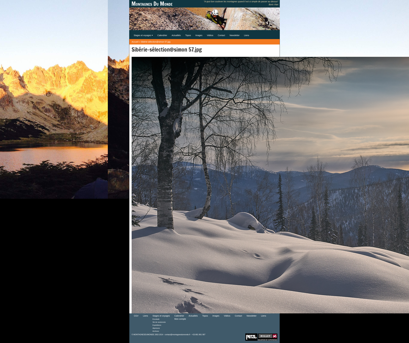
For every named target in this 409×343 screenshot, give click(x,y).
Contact (221, 35)
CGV (136, 316)
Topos (188, 35)
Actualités (176, 35)
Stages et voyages (143, 35)
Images (198, 35)
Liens (246, 35)
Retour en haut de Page (235, 337)
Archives (156, 331)
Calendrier (162, 35)
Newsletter (234, 35)
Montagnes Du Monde (152, 4)
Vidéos (210, 35)
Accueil (135, 42)
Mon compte (180, 319)
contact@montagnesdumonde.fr (177, 335)
